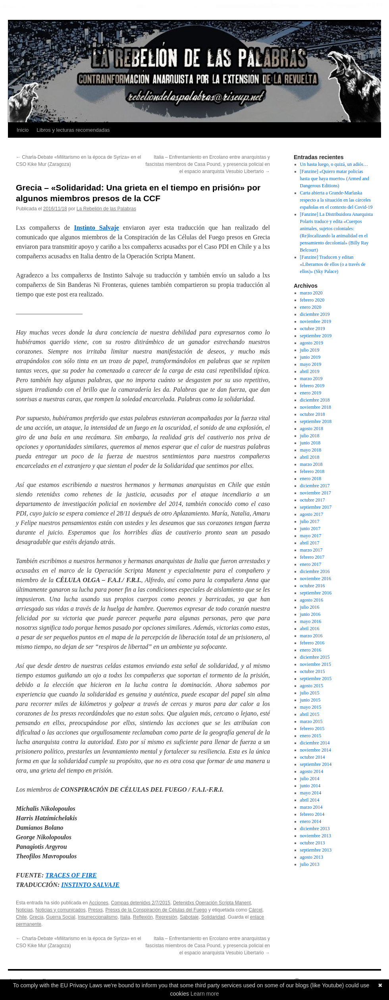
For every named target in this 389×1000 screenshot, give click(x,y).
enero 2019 (311, 393)
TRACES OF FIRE (71, 875)
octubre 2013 (312, 843)
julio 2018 (310, 435)
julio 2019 (310, 350)
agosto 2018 (311, 428)
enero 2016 (311, 650)
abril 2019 (310, 371)
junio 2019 (310, 357)
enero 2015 (311, 735)
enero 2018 (311, 478)
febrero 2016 (312, 643)
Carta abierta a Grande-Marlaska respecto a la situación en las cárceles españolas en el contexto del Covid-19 (336, 200)
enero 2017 (311, 564)
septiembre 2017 (316, 507)
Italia (125, 917)
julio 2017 (310, 521)
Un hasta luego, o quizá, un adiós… (334, 164)
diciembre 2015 (315, 657)
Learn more (205, 993)
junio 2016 (310, 614)
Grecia (36, 917)
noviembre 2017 (315, 493)
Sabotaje (189, 917)
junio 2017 (310, 528)
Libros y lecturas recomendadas (73, 130)
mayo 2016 (311, 621)
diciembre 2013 (315, 828)
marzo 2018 (311, 464)
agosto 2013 (311, 857)
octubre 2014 (312, 757)
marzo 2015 (311, 721)
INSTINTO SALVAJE (90, 884)
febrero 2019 (312, 385)
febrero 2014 (312, 814)
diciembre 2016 (315, 571)
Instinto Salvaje (96, 227)
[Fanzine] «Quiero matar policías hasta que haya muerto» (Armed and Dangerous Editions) (334, 178)
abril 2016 (310, 628)
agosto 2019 (311, 343)
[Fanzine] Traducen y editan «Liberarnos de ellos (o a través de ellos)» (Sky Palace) (333, 264)
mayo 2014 (311, 793)
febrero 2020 (312, 300)
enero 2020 (311, 307)
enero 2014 (311, 821)
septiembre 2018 (316, 421)
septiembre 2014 (316, 764)
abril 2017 (310, 543)
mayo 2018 (311, 450)
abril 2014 (310, 800)
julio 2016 (310, 607)
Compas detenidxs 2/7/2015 (140, 903)
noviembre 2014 (315, 750)
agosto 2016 (311, 600)
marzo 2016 (311, 635)
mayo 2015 (311, 707)
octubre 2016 (312, 585)
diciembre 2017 (315, 485)
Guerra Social (60, 917)
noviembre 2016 (315, 578)
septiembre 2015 (316, 678)
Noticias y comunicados (60, 910)
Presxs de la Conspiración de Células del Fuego (156, 910)
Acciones (98, 903)
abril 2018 (310, 457)
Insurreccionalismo (97, 917)
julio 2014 (310, 778)
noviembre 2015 (315, 664)
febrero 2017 (312, 557)
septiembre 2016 (316, 593)
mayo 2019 (311, 364)
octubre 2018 (312, 414)
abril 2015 (310, 714)
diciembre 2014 (315, 743)
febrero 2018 (312, 471)
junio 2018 (310, 443)
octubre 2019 (312, 328)
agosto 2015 (311, 685)
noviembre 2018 (315, 407)
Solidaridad (213, 917)
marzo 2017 (311, 550)
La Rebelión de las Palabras (106, 209)
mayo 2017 (311, 535)
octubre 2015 (312, 671)
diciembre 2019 (315, 314)
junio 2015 (310, 700)
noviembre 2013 (315, 835)
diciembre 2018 (315, 400)
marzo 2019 (311, 378)
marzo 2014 (311, 807)
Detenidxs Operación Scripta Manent (212, 903)
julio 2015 (310, 693)
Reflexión (143, 917)
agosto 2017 (311, 514)
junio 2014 (310, 785)
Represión (166, 917)
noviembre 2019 (315, 321)
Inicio (23, 130)
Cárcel (255, 910)
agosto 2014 (311, 771)
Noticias (24, 910)
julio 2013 (310, 864)
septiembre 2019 (316, 335)
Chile (21, 917)
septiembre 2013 (316, 850)
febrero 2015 (312, 728)
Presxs (95, 910)
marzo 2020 (311, 293)
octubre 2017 (312, 500)
